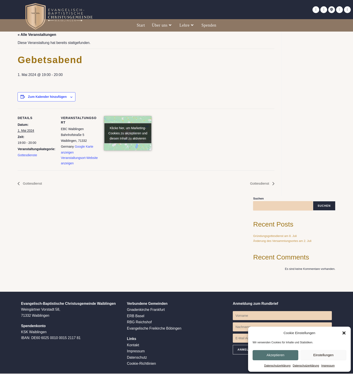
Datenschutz (137, 358)
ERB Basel (135, 317)
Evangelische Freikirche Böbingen (154, 329)
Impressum (328, 365)
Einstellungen (323, 355)
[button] (344, 332)
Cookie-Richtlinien (141, 364)
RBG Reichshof (139, 323)
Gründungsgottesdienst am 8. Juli (275, 236)
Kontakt (133, 346)
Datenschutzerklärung (277, 365)
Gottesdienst (32, 184)
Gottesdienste (27, 155)
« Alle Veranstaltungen (37, 35)
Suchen (258, 199)
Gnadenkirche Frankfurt (146, 311)
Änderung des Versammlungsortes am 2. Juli (282, 241)
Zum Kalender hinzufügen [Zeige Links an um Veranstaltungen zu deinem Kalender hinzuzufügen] (47, 97)
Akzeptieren (275, 355)
